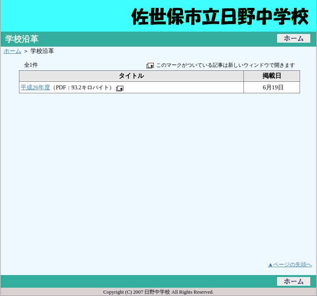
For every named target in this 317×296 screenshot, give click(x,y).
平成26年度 (35, 87)
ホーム (12, 50)
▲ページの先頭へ (290, 264)
